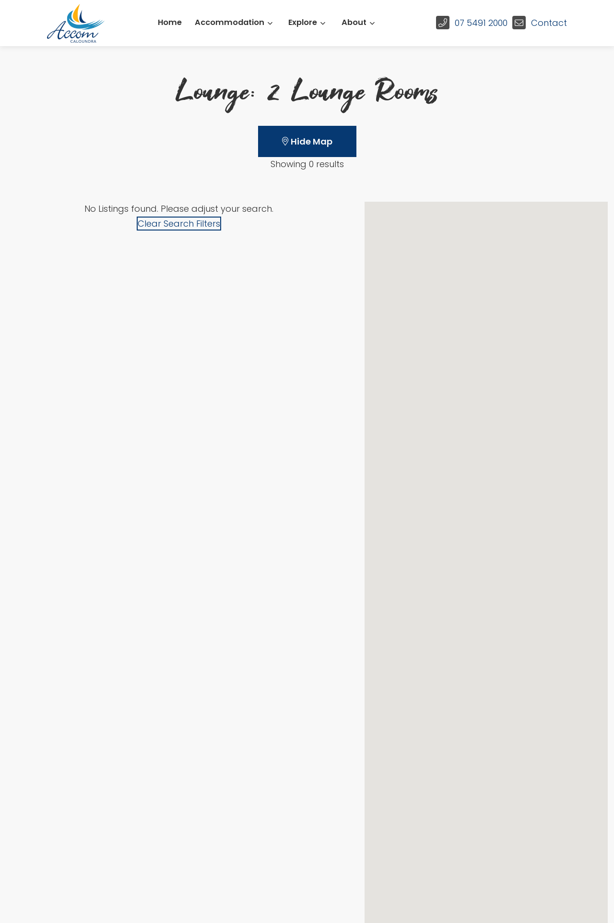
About (354, 22)
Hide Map (307, 141)
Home (170, 22)
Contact (549, 23)
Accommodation (229, 22)
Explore (302, 22)
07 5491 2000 (481, 23)
